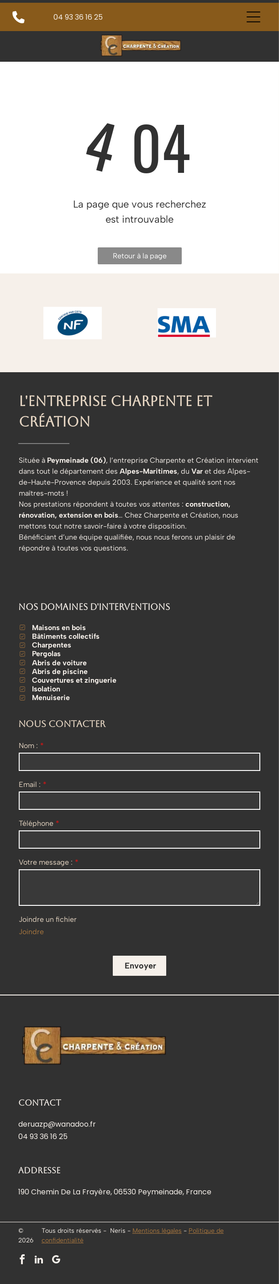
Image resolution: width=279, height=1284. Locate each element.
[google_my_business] (55, 1260)
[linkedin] (39, 1260)
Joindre (31, 931)
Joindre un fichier (48, 919)
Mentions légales (157, 1231)
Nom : (28, 745)
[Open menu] (253, 17)
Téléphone (36, 823)
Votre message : (46, 862)
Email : (30, 784)
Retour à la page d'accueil (140, 257)
